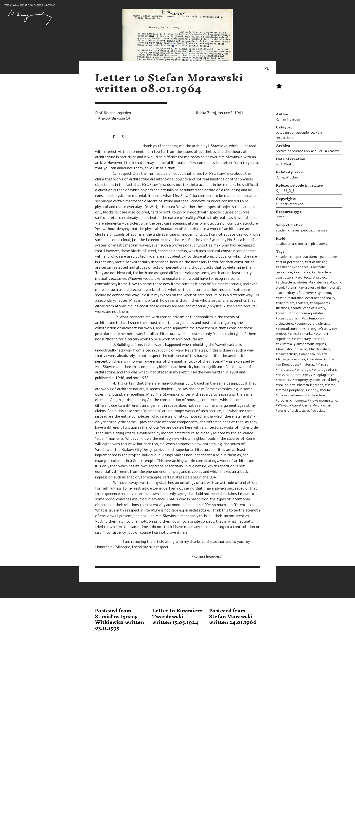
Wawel (283, 405)
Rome (280, 177)
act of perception (290, 262)
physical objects (289, 374)
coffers (303, 303)
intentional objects (314, 354)
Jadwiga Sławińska (291, 359)
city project (286, 303)
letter (280, 217)
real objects (286, 385)
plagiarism (327, 374)
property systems (307, 379)
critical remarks (301, 333)
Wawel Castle (301, 405)
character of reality (321, 298)
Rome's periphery (291, 390)
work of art (323, 405)
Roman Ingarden (288, 119)
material (308, 364)
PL (266, 68)
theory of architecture (309, 395)
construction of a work (309, 308)
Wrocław (292, 177)
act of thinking (317, 262)
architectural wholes (292, 282)
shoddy (312, 390)
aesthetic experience (293, 267)
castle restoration (290, 298)
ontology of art (325, 369)
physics (310, 374)
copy (313, 328)
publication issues (314, 230)
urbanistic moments (292, 400)
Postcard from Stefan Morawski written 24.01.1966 (233, 616)
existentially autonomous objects (302, 344)
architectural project (312, 277)
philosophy (319, 243)
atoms (292, 287)
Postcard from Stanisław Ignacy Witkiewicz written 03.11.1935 (119, 619)
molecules (285, 369)
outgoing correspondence (295, 132)
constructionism (289, 318)
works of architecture (293, 410)
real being (331, 379)
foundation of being (292, 349)
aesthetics (283, 243)
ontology (303, 369)
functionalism (320, 349)
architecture (300, 243)
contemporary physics (313, 323)
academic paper (290, 256)
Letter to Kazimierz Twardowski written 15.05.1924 (177, 616)
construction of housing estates (300, 313)
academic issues (288, 230)
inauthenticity (287, 354)
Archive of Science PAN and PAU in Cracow (307, 151)
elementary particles (309, 338)
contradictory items (292, 328)
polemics (284, 379)
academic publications (321, 256)
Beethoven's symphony (316, 292)
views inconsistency (324, 400)
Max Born (325, 364)
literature (315, 359)
